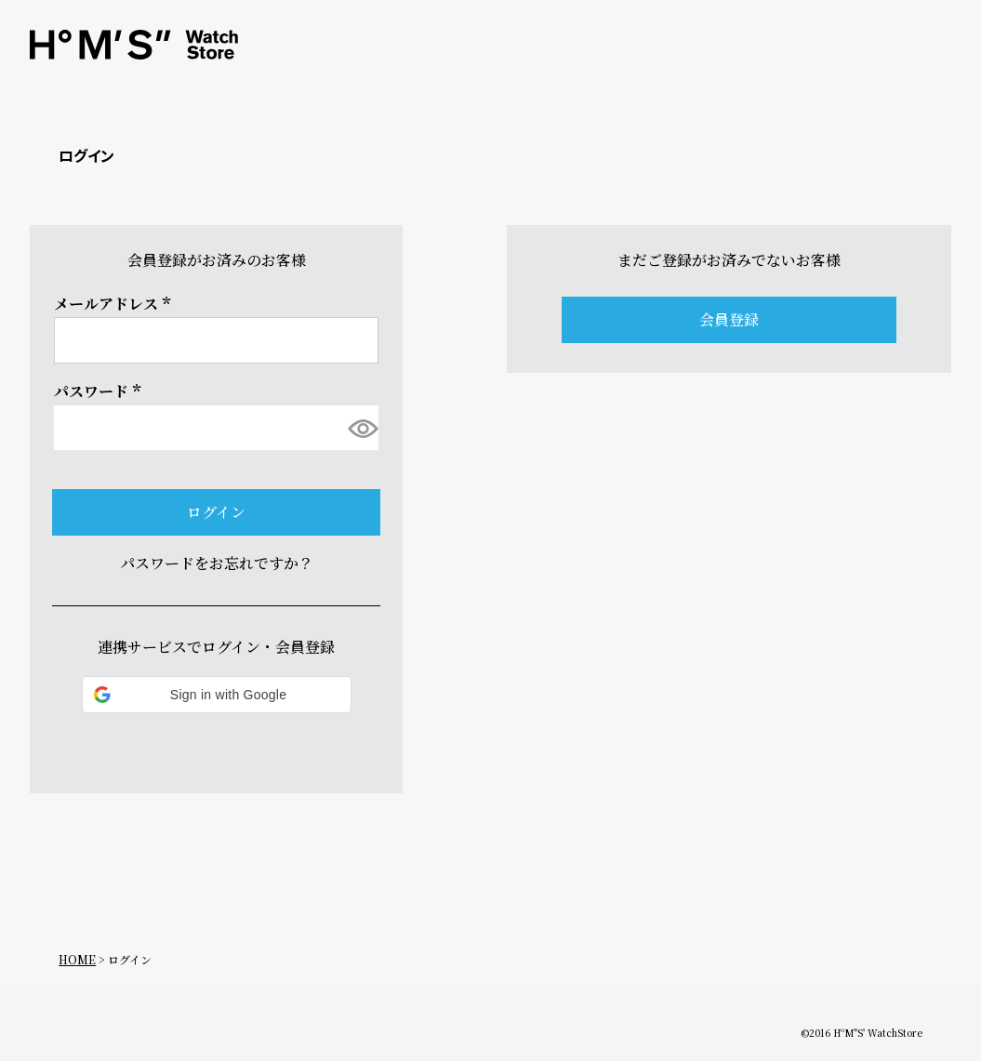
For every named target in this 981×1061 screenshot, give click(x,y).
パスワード (100, 391)
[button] (216, 694)
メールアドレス (115, 303)
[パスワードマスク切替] (360, 427)
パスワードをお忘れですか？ (216, 563)
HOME (77, 959)
